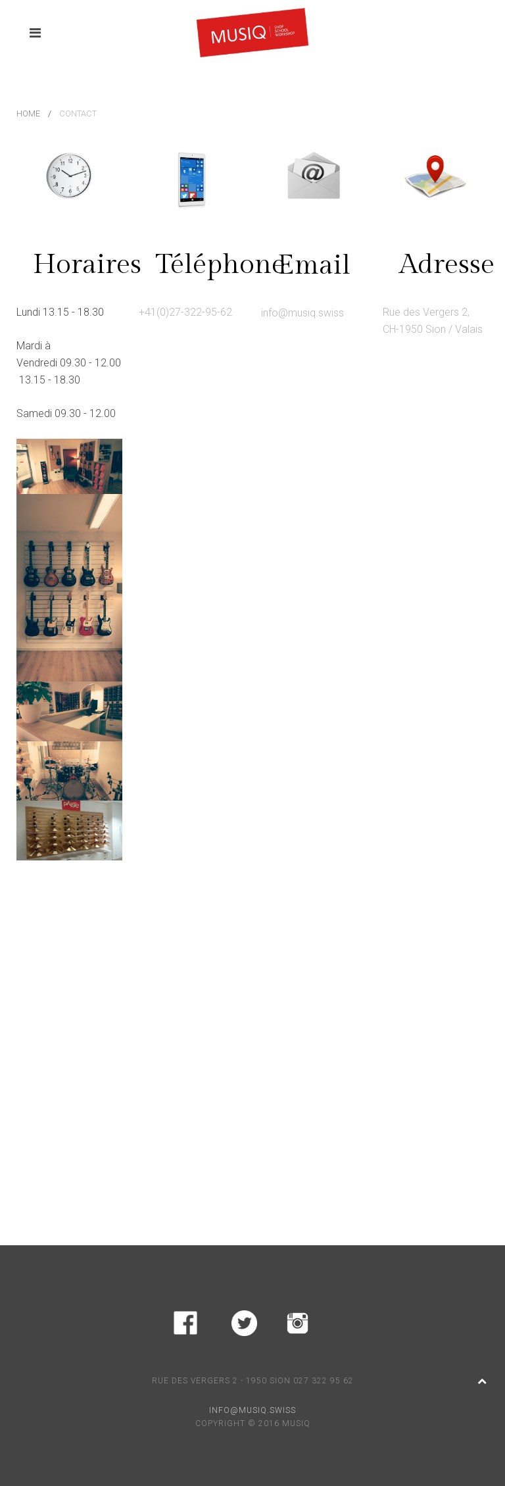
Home (28, 113)
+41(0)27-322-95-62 (185, 312)
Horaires (87, 265)
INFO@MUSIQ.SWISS (252, 1410)
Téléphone (220, 265)
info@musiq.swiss (302, 313)
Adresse (446, 265)
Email (313, 265)
